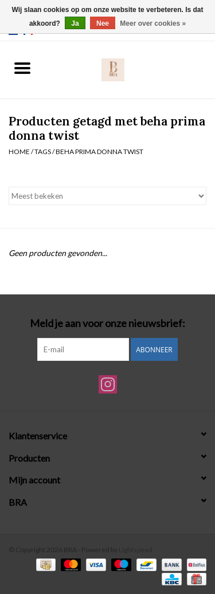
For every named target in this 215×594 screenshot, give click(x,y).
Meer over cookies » (153, 23)
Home (19, 151)
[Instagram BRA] (108, 384)
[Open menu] (22, 67)
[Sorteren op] (107, 196)
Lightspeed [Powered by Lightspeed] (136, 549)
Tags (42, 151)
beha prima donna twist (99, 151)
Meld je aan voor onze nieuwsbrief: (107, 323)
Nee (102, 23)
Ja (75, 23)
